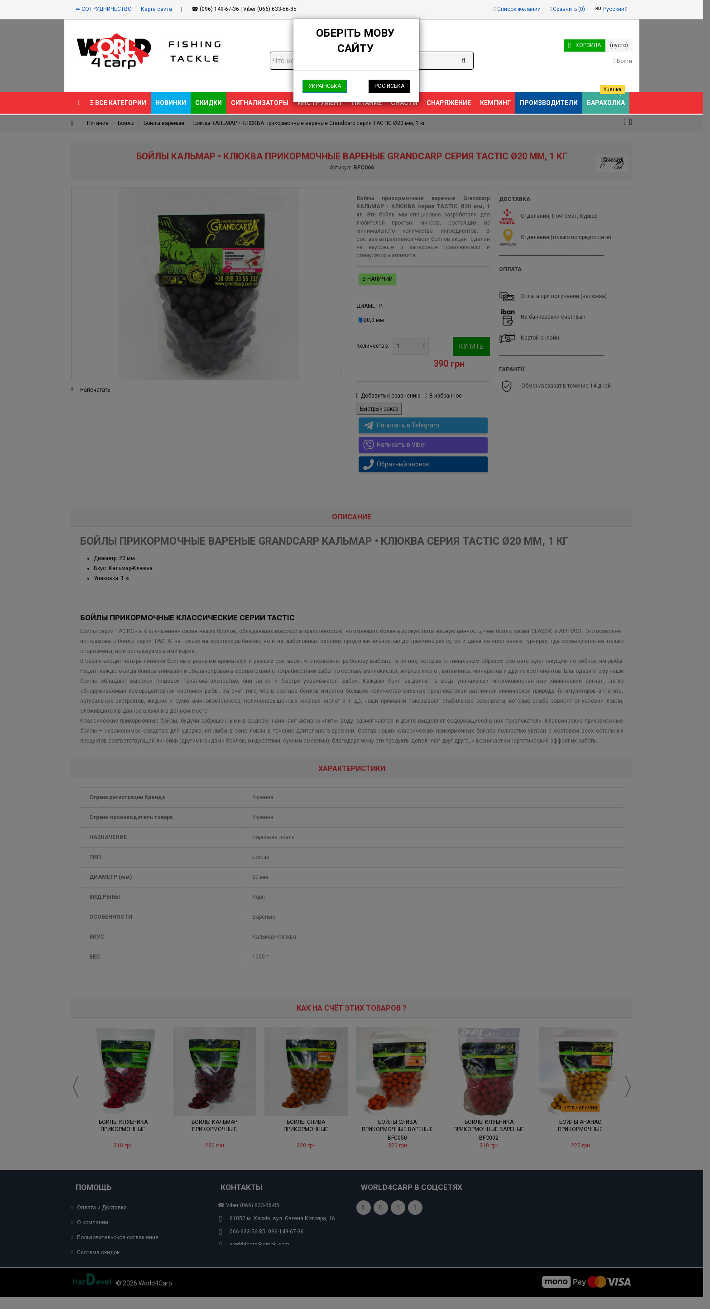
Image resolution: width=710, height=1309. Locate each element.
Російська (389, 86)
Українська (324, 86)
